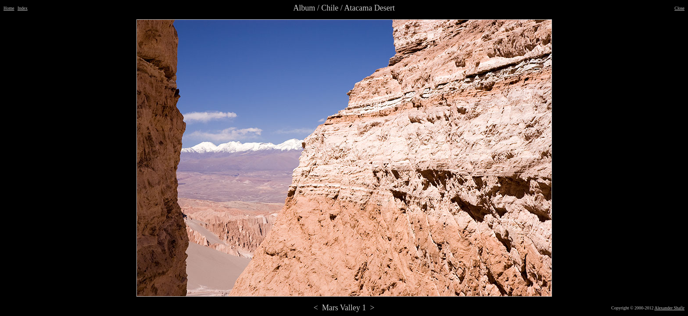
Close (679, 8)
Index (23, 8)
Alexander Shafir (669, 307)
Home (9, 8)
